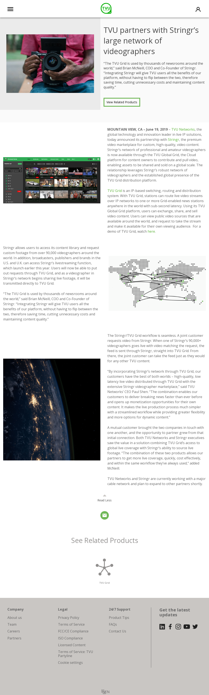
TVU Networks (183, 129)
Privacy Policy (68, 617)
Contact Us (117, 631)
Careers (13, 631)
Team (12, 624)
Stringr (173, 139)
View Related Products (122, 102)
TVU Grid (114, 190)
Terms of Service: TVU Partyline (75, 653)
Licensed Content (72, 645)
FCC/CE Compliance (73, 631)
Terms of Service (71, 624)
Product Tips (119, 617)
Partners (14, 638)
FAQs (113, 624)
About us (14, 617)
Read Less (104, 500)
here (151, 231)
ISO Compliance (70, 638)
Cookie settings (70, 662)
